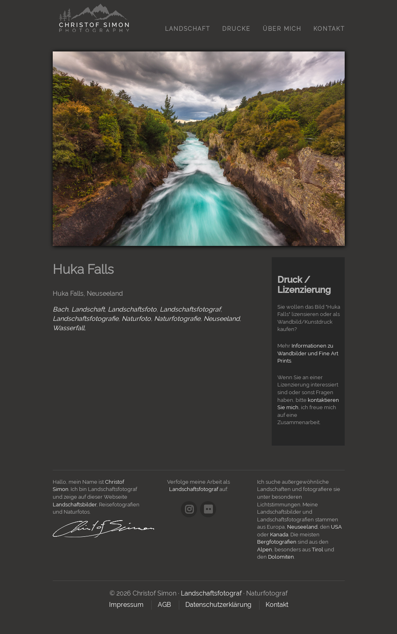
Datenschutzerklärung (218, 604)
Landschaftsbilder (75, 505)
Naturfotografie (177, 318)
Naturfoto (136, 318)
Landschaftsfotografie (85, 318)
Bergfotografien (276, 542)
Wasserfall (68, 328)
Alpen (264, 549)
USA (336, 527)
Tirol (317, 549)
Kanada (279, 535)
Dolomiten (281, 557)
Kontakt (329, 29)
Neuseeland (222, 318)
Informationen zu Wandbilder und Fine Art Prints (307, 353)
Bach (60, 309)
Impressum (126, 604)
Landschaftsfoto (132, 309)
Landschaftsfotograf (190, 309)
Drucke (236, 29)
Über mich (282, 29)
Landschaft (187, 29)
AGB (164, 604)
